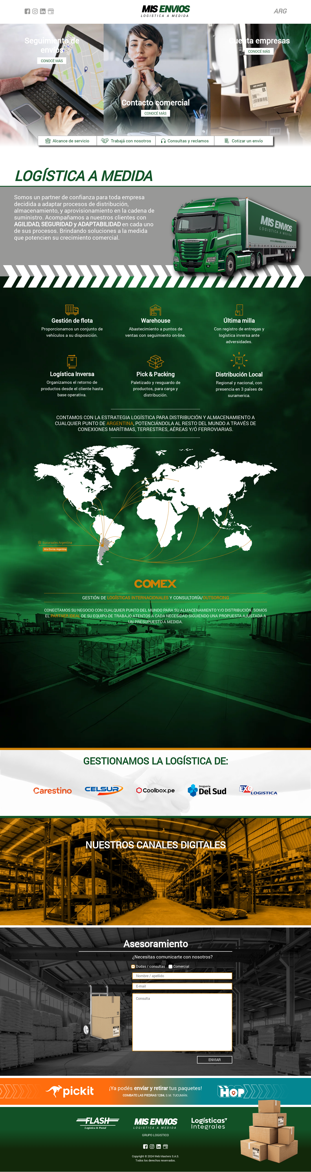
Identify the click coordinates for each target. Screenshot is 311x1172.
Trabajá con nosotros (125, 140)
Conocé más (52, 60)
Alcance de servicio (65, 140)
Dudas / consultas (150, 966)
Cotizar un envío (246, 140)
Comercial (181, 966)
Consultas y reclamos (186, 140)
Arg (280, 11)
